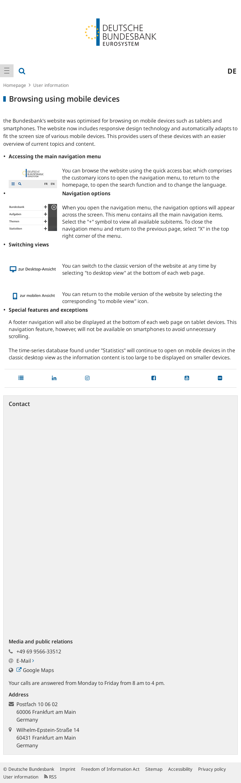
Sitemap (153, 769)
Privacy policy (212, 769)
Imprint (67, 769)
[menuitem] (7, 70)
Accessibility (180, 769)
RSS (50, 777)
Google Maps (35, 670)
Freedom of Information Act (110, 769)
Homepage (14, 85)
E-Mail (25, 660)
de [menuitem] (231, 71)
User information (51, 85)
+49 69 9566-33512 (38, 651)
